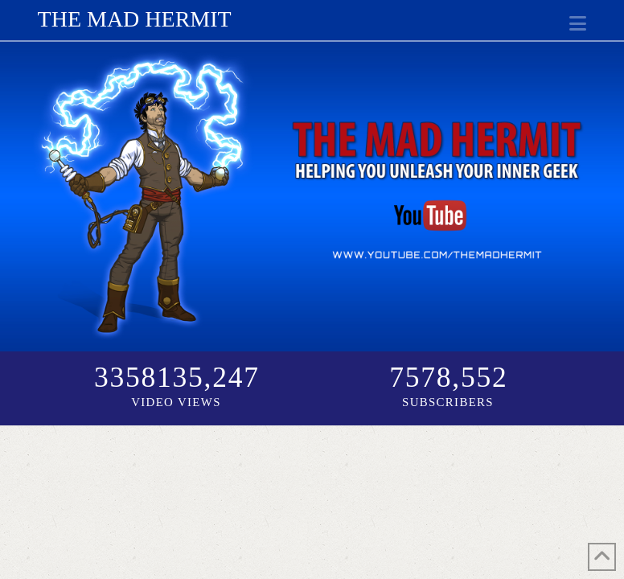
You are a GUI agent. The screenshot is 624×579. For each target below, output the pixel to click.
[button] (577, 24)
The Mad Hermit (135, 19)
